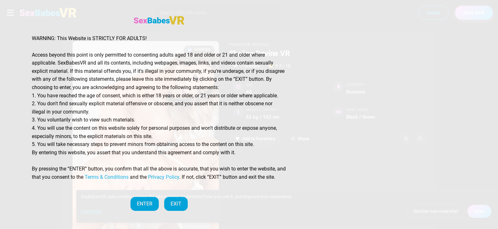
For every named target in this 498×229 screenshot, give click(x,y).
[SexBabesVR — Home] (159, 20)
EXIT (176, 204)
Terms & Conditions (107, 177)
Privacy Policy (163, 177)
